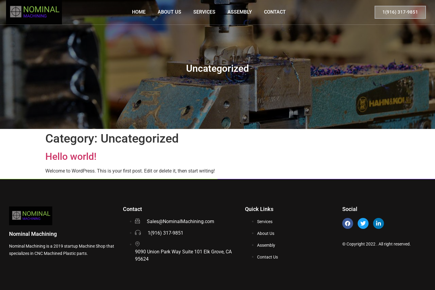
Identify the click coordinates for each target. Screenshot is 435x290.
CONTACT (275, 12)
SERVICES (204, 12)
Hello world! (70, 156)
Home (139, 12)
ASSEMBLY (239, 12)
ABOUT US (169, 12)
